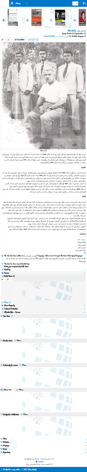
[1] (85, 253)
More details (32, 469)
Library (17, 3)
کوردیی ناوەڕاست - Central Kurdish (56, 36)
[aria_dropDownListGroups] (9, 390)
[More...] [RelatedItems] (7, 302)
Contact (39, 461)
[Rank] (10, 39)
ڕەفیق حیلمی (81, 239)
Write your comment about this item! (14, 266)
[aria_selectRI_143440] (4, 279)
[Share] (4, 39)
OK (23, 469)
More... (18, 340)
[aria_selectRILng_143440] (9, 279)
